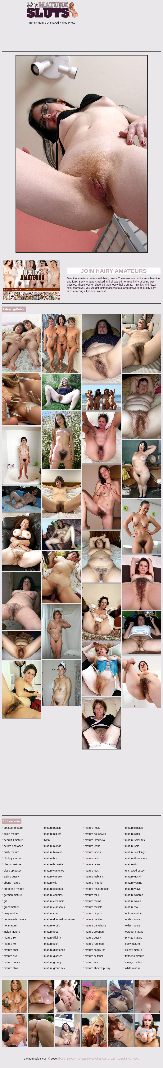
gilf (4, 901)
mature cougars (53, 888)
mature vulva (132, 888)
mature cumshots (54, 907)
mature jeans (91, 846)
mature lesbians (93, 876)
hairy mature (10, 913)
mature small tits (134, 840)
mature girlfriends (54, 949)
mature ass (9, 956)
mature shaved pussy (96, 968)
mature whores (133, 894)
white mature (132, 968)
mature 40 (9, 943)
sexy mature (132, 943)
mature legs (91, 870)
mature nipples (92, 913)
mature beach (52, 827)
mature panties (92, 919)
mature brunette (53, 864)
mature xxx (131, 907)
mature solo (131, 846)
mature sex (90, 962)
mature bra (50, 858)
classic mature (11, 864)
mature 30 (9, 937)
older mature (132, 925)
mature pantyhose (94, 925)
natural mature (133, 913)
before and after (12, 846)
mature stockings (135, 852)
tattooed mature (134, 956)
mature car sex (52, 876)
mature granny (52, 962)
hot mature (9, 925)
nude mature (132, 919)
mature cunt (50, 913)
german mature (12, 894)
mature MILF (91, 894)
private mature (133, 937)
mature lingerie (92, 882)
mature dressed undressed (59, 919)
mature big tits (52, 833)
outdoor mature (133, 931)
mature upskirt (133, 876)
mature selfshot (93, 956)
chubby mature (11, 858)
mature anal (10, 949)
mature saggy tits (94, 949)
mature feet (50, 931)
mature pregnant (93, 931)
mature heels (91, 827)
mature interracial (94, 840)
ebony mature (11, 882)
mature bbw (10, 968)
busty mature (10, 852)
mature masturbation (96, 888)
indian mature (11, 931)
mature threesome (135, 858)
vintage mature (133, 962)
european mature (13, 888)
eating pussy (10, 876)
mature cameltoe (53, 870)
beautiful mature (12, 840)
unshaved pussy (134, 870)
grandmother (10, 907)
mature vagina (133, 882)
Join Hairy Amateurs (114, 271)
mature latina (91, 864)
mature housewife (94, 833)
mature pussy (92, 937)
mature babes (11, 962)
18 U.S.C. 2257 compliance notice (118, 1058)
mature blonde (52, 846)
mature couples (53, 894)
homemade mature (14, 919)
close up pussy (11, 870)
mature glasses (52, 956)
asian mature (10, 833)
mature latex (91, 858)
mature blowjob (52, 852)
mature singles (133, 827)
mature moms (92, 901)
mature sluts (132, 833)
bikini (46, 840)
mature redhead (93, 943)
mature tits (131, 864)
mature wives (132, 901)
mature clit (50, 882)
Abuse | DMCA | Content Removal (77, 1058)
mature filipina (52, 937)
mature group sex (54, 968)
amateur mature (12, 827)
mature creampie (53, 901)
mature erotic (51, 925)
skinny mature (133, 949)
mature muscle (92, 907)
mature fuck (50, 943)
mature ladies (92, 852)
